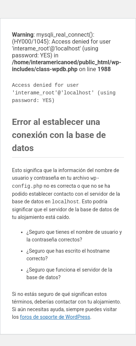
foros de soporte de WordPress (55, 317)
